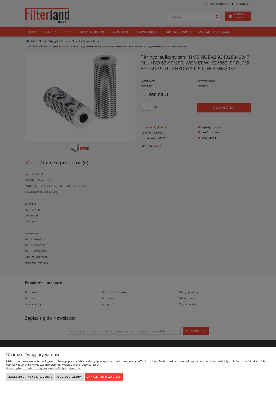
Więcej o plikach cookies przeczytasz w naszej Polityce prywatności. (44, 368)
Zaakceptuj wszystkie (103, 376)
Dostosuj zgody (69, 376)
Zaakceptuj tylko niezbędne (30, 376)
